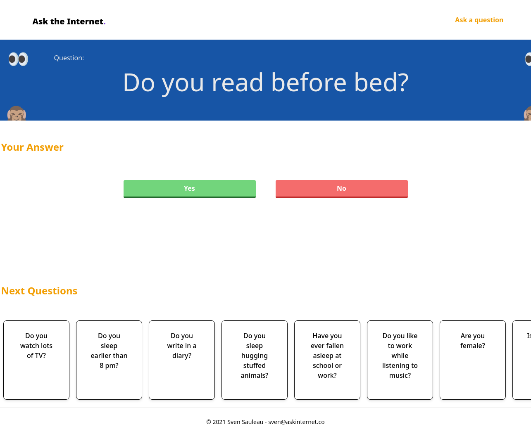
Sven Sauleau (246, 422)
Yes (189, 188)
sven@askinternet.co (296, 422)
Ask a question (479, 19)
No (341, 188)
